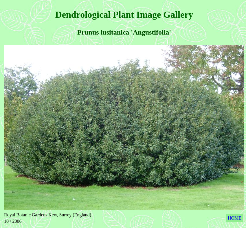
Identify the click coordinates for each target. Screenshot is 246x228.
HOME (234, 218)
